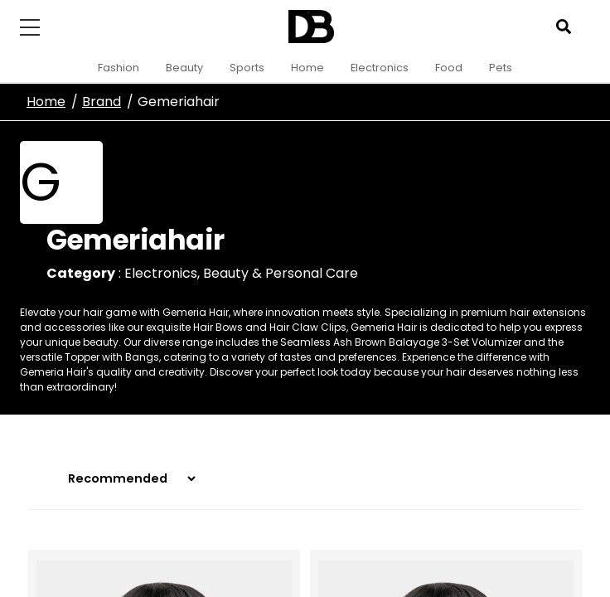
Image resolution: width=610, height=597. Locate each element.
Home (307, 68)
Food (448, 68)
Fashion (118, 68)
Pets (500, 68)
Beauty (184, 68)
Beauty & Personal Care (280, 273)
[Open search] (563, 26)
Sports (247, 68)
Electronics (380, 68)
